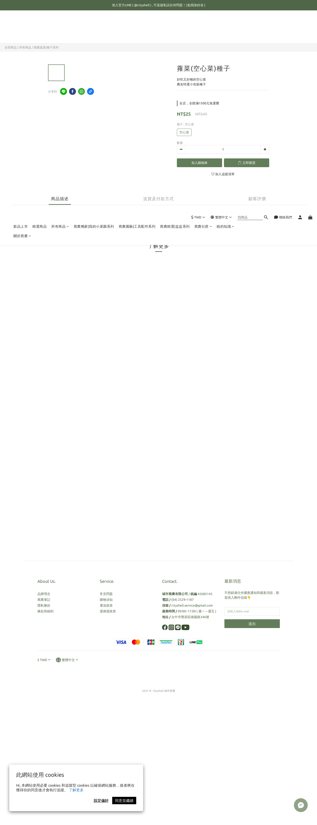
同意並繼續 (124, 800)
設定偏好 (101, 800)
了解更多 (76, 790)
